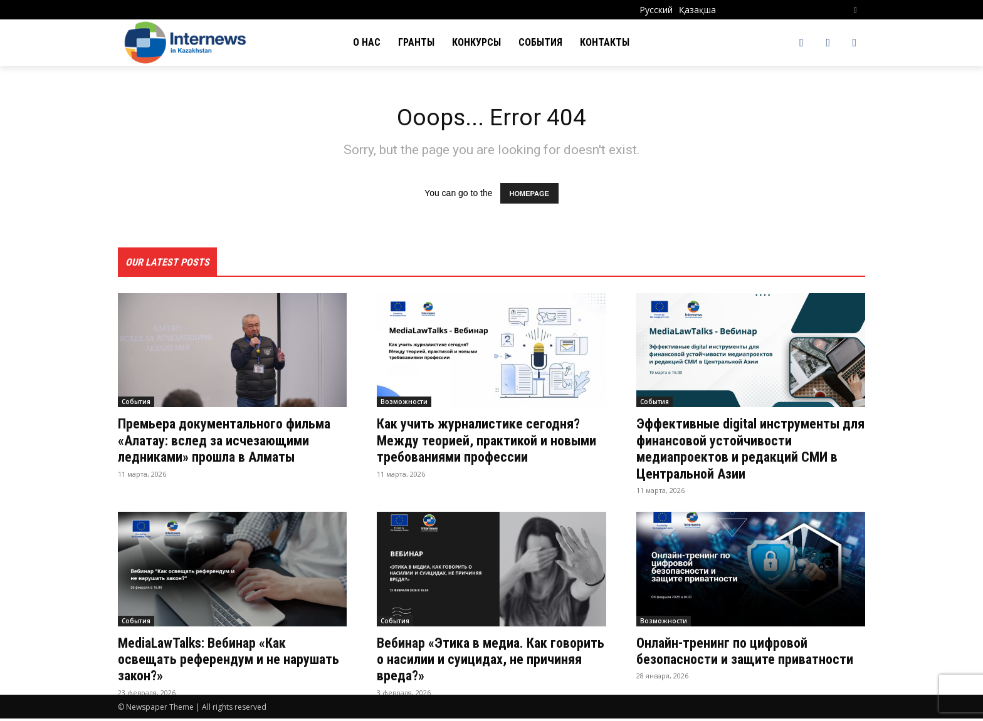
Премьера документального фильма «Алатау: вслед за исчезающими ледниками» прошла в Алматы (230, 451)
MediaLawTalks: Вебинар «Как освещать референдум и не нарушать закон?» (210, 661)
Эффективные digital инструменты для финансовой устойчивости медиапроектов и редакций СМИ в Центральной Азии (747, 451)
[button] (855, 9)
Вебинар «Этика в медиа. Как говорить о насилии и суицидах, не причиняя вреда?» (489, 661)
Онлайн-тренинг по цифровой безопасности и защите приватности (730, 661)
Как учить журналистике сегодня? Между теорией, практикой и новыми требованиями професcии (487, 443)
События (136, 404)
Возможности (404, 404)
